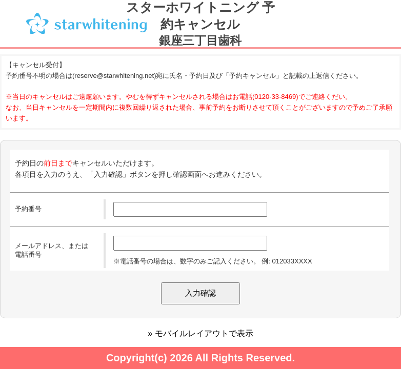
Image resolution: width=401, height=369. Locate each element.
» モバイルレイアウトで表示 (200, 333)
